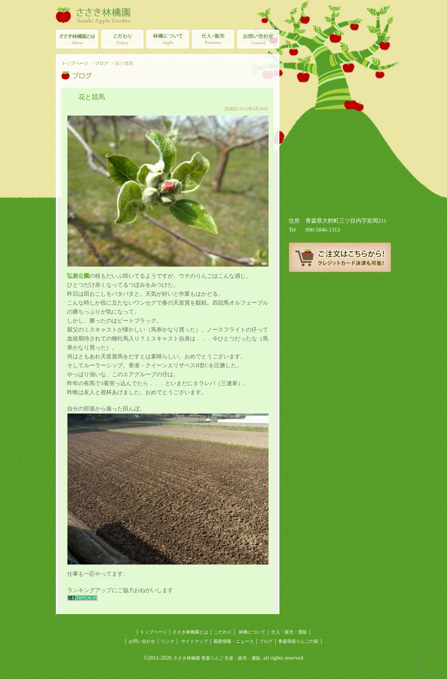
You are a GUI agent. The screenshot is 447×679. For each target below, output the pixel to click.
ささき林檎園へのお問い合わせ (258, 39)
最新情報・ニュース (233, 641)
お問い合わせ (142, 641)
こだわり (223, 632)
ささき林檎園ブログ (340, 298)
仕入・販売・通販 (289, 632)
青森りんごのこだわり (122, 39)
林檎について (167, 39)
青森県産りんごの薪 (340, 332)
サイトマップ (194, 641)
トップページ (74, 63)
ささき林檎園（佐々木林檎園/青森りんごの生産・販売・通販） (93, 15)
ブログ (101, 63)
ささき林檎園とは (77, 39)
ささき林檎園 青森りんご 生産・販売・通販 (216, 658)
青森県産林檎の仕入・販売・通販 (213, 39)
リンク (167, 641)
